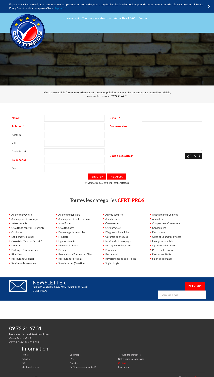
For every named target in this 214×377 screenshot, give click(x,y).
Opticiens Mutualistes (165, 245)
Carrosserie (112, 223)
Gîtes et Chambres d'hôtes (167, 236)
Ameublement (113, 219)
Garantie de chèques (117, 236)
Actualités (120, 18)
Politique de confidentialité (84, 361)
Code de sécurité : (121, 160)
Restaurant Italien (162, 254)
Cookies (74, 357)
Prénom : (18, 126)
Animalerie (158, 219)
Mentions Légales (31, 361)
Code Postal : (19, 151)
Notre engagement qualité (132, 353)
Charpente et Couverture (166, 223)
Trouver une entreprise (96, 18)
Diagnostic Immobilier (118, 232)
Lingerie (16, 245)
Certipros (200, 371)
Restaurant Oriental (22, 258)
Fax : (14, 168)
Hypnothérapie (67, 241)
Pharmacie (111, 250)
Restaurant (111, 254)
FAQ (132, 18)
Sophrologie (112, 263)
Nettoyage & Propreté (118, 245)
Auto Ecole (64, 223)
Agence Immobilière (70, 214)
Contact (143, 18)
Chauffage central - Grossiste (28, 227)
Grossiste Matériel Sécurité (27, 241)
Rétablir (117, 176)
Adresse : (17, 134)
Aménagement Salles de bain (74, 219)
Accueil (25, 349)
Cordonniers (159, 227)
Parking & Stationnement (25, 250)
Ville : (15, 142)
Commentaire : (120, 126)
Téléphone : (20, 159)
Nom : (16, 117)
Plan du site (124, 361)
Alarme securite (114, 214)
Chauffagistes (66, 227)
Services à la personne (23, 263)
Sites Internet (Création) (72, 263)
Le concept (72, 18)
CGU (24, 357)
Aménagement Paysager (25, 219)
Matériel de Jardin (68, 245)
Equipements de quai (23, 236)
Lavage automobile (163, 241)
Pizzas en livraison (162, 250)
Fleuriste (63, 236)
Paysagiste (64, 250)
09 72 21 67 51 (25, 322)
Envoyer (97, 176)
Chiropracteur (113, 227)
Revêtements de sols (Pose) (121, 258)
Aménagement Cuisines (165, 214)
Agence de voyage (21, 214)
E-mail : (115, 117)
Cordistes (17, 232)
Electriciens (159, 232)
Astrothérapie (19, 223)
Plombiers (17, 254)
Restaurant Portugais (70, 258)
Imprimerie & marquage (118, 241)
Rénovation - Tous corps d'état (75, 254)
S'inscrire (193, 286)
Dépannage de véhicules (72, 232)
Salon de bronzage (162, 258)
